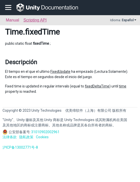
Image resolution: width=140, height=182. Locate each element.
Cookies (42, 137)
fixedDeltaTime (97, 86)
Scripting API (35, 20)
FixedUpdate (60, 72)
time (122, 86)
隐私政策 (26, 137)
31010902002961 (45, 132)
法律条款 (10, 137)
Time (14, 32)
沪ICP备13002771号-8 (20, 147)
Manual (12, 20)
